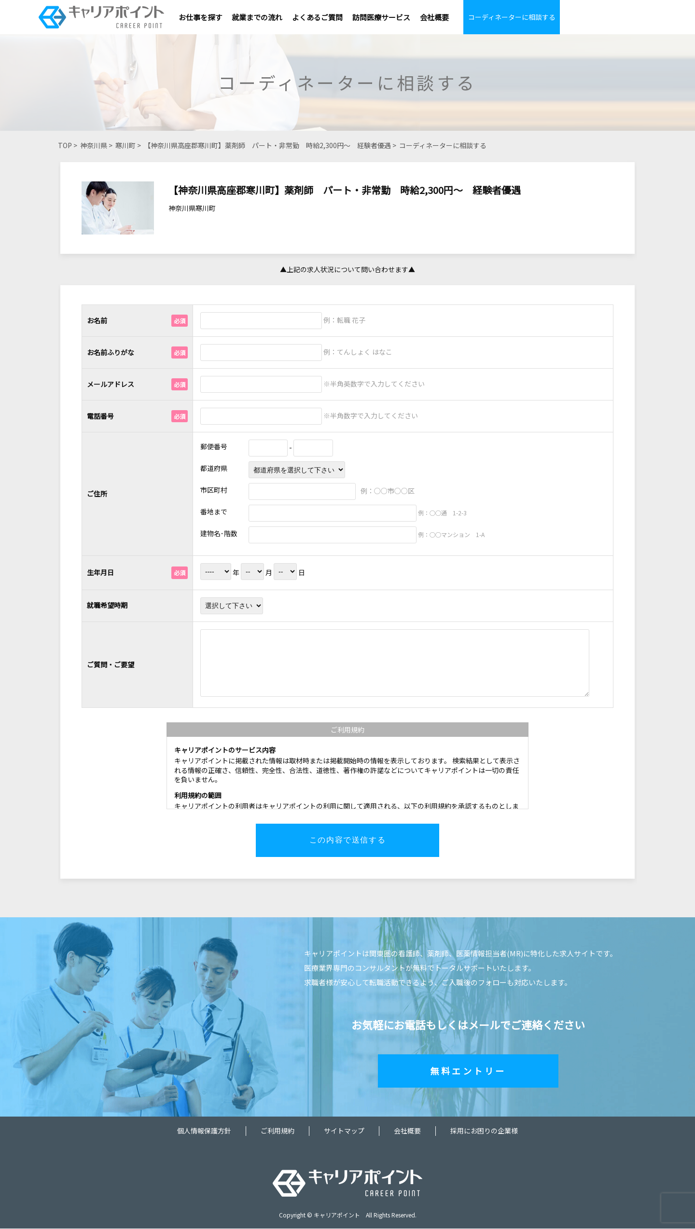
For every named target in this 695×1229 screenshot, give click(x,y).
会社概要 (434, 17)
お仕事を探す (200, 17)
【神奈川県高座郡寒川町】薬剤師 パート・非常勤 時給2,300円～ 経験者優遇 (267, 145)
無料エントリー (468, 1071)
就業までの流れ (257, 17)
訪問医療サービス (381, 17)
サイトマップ (344, 1131)
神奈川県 (93, 145)
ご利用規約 (277, 1131)
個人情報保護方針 (204, 1131)
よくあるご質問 (317, 17)
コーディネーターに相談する (512, 17)
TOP (65, 145)
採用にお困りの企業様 (484, 1131)
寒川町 (125, 145)
